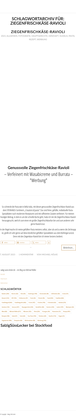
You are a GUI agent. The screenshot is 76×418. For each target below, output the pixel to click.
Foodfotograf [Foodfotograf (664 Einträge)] (7, 302)
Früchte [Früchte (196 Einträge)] (41, 302)
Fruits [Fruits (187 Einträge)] (32, 302)
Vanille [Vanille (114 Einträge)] (52, 316)
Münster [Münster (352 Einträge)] (27, 311)
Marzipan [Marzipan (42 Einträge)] (70, 307)
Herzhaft (54, 36)
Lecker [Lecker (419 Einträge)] (60, 307)
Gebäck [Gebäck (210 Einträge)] (62, 302)
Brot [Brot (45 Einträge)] (23, 294)
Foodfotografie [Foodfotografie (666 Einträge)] (20, 302)
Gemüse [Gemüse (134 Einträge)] (5, 307)
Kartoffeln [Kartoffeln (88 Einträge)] (40, 307)
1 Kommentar (26, 254)
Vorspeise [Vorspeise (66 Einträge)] (18, 320)
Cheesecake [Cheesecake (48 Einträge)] (44, 294)
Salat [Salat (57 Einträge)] (14, 316)
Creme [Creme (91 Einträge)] (65, 294)
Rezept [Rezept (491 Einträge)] (66, 311)
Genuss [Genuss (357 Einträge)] (15, 307)
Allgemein (11, 36)
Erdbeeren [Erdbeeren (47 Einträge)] (23, 298)
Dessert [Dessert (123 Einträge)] (5, 298)
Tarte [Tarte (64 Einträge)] (22, 316)
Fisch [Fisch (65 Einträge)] (33, 298)
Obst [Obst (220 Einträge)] (37, 311)
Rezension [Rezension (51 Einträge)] (56, 311)
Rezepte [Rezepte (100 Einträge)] (5, 316)
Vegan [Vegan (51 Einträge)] (62, 316)
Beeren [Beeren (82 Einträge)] (15, 294)
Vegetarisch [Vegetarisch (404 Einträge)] (7, 320)
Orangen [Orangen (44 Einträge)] (46, 311)
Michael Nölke (50, 254)
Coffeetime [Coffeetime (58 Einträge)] (55, 294)
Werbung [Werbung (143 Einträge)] (42, 320)
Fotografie (24, 36)
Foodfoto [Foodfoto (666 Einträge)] (60, 298)
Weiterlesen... (68, 247)
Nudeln (64, 36)
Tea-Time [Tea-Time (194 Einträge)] (32, 316)
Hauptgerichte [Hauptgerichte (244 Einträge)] (27, 307)
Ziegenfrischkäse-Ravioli (38, 31)
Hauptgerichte (39, 36)
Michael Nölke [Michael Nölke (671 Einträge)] (15, 311)
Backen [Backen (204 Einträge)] (5, 294)
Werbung (42, 39)
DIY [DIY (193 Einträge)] (14, 298)
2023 (3, 36)
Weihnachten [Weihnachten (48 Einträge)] (30, 320)
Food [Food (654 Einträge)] (50, 298)
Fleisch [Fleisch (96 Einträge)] (41, 298)
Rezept (32, 39)
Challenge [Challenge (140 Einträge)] (32, 294)
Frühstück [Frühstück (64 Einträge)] (52, 302)
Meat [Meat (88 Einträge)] (4, 311)
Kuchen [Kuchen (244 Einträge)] (50, 307)
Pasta (72, 36)
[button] (8, 242)
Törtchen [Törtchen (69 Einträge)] (42, 316)
